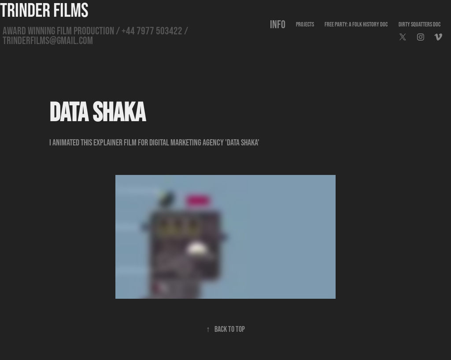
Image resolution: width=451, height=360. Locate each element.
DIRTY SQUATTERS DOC (419, 24)
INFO (277, 24)
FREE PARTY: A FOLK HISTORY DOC (356, 24)
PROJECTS (305, 24)
